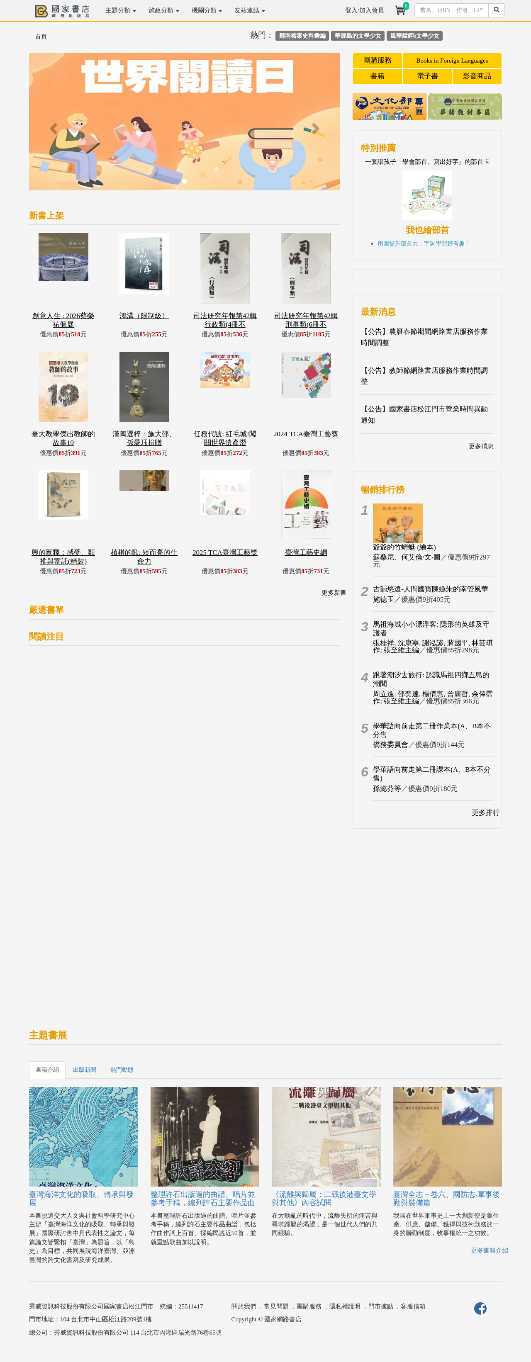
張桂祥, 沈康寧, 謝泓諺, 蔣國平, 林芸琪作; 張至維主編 (433, 646)
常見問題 (276, 1306)
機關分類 (207, 10)
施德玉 (383, 599)
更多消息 (481, 446)
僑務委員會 (390, 745)
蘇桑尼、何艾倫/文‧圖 (407, 557)
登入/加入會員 (364, 10)
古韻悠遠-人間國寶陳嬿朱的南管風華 (430, 589)
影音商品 (477, 76)
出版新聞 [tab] (84, 1070)
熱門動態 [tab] (122, 1070)
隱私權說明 (344, 1306)
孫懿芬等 (387, 789)
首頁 (41, 37)
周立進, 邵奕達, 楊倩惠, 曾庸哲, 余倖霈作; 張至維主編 (433, 697)
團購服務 (377, 60)
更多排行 (486, 813)
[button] (52, 126)
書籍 (377, 76)
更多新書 (334, 592)
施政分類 (164, 10)
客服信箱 (413, 1306)
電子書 (427, 76)
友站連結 (249, 10)
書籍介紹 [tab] (47, 1070)
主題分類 (120, 10)
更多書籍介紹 (489, 1250)
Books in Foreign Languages (452, 60)
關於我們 (243, 1306)
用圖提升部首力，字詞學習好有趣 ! (423, 244)
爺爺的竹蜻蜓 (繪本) (404, 547)
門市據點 (380, 1306)
